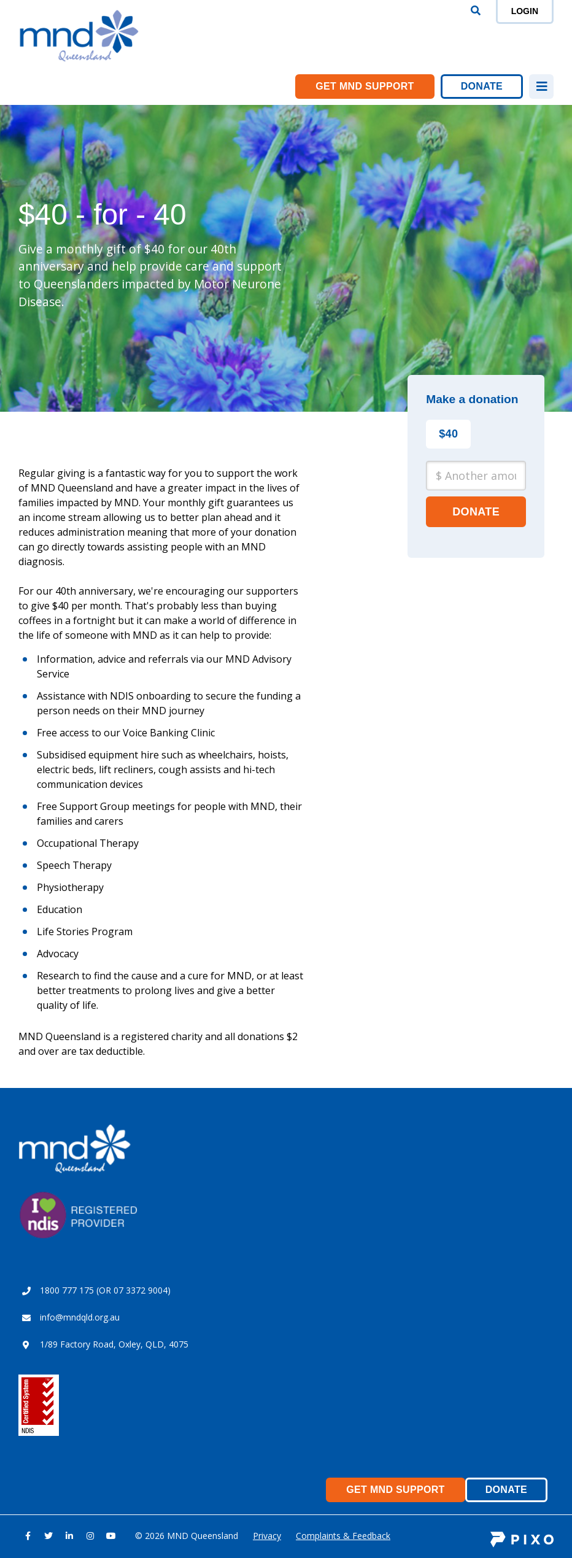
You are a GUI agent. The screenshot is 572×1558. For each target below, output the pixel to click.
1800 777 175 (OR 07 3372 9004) (105, 1290)
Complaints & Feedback (343, 1535)
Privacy (267, 1535)
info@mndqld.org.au (80, 1317)
